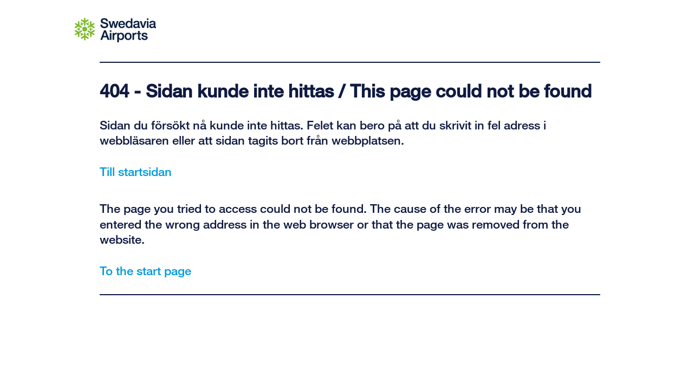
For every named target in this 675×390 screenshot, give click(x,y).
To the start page (145, 270)
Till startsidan (136, 171)
